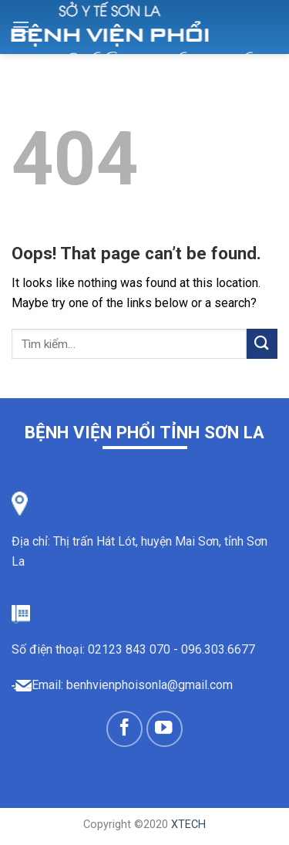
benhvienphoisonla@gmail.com (149, 685)
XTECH (188, 824)
